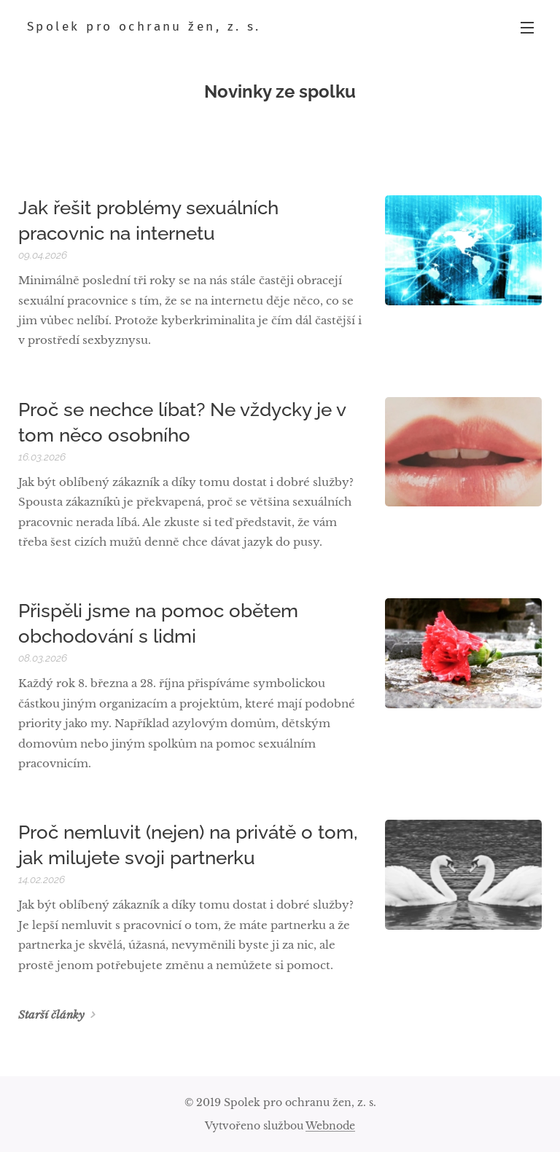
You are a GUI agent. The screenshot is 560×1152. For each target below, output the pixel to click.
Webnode (330, 1125)
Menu (527, 27)
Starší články (51, 1015)
